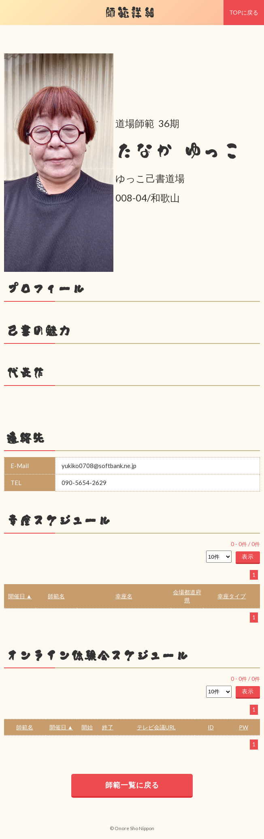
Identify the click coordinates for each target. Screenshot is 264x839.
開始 (87, 727)
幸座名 (123, 596)
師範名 (56, 596)
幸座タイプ (231, 596)
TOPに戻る (243, 12)
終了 (107, 727)
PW (243, 727)
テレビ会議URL (156, 727)
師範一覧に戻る (132, 784)
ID (211, 727)
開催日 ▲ (20, 596)
